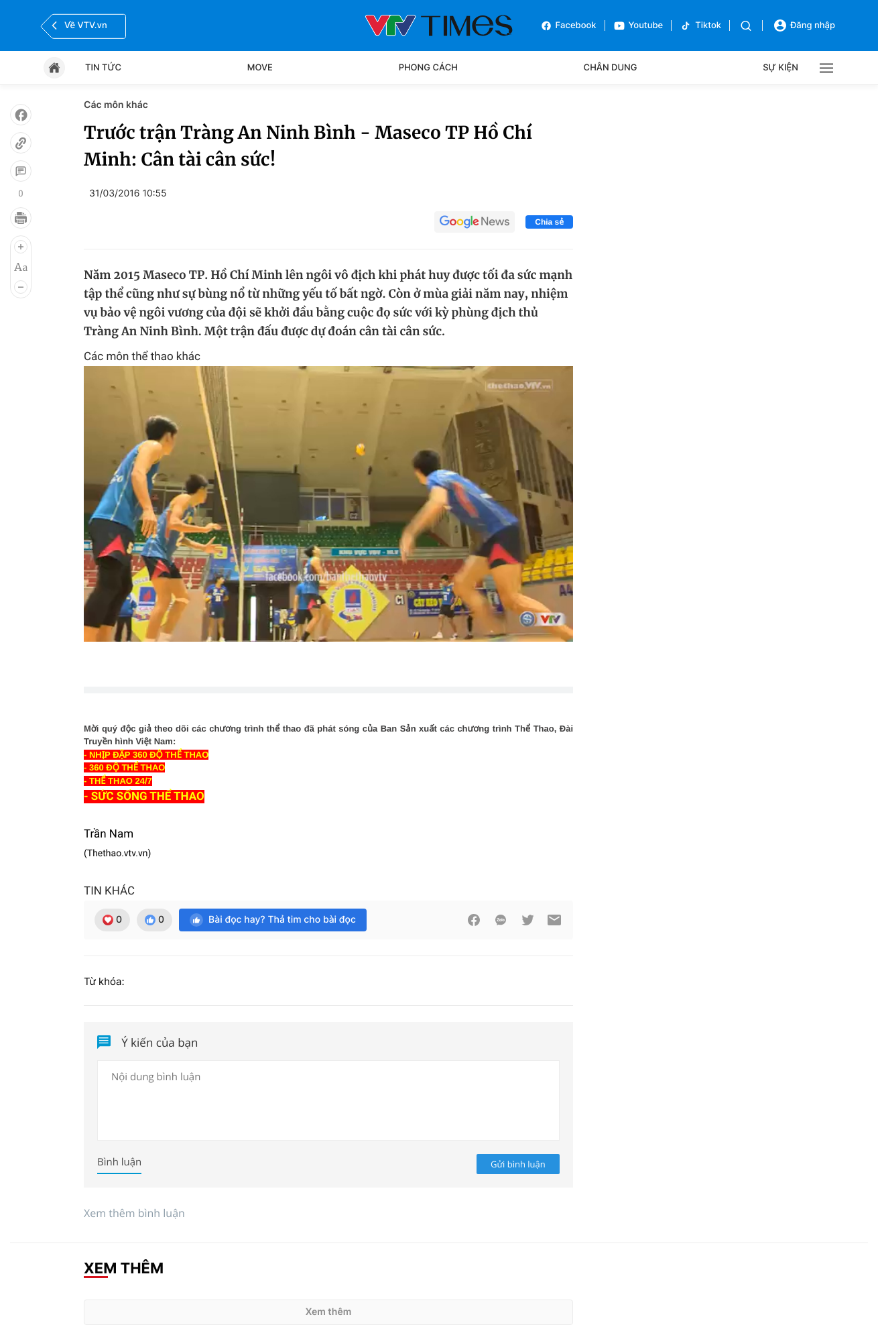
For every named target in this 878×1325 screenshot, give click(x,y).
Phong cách (428, 67)
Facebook (568, 25)
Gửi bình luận (518, 1164)
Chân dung (610, 67)
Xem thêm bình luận (134, 1213)
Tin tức (103, 67)
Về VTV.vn (77, 25)
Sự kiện (780, 67)
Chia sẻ (549, 222)
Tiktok (700, 25)
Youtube (638, 25)
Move (260, 67)
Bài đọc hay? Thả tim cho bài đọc (273, 920)
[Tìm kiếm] (746, 26)
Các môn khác (116, 105)
